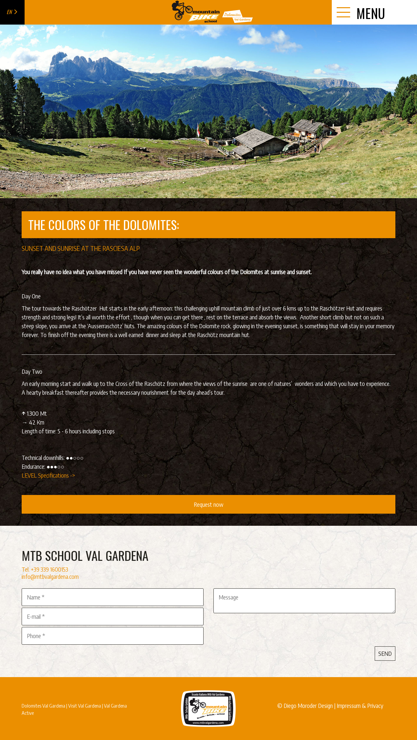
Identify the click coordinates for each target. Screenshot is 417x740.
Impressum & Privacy (360, 705)
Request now (208, 504)
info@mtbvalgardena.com (50, 576)
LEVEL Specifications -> (49, 475)
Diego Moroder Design (308, 705)
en (12, 12)
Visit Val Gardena (84, 706)
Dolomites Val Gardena (43, 706)
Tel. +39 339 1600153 (45, 569)
